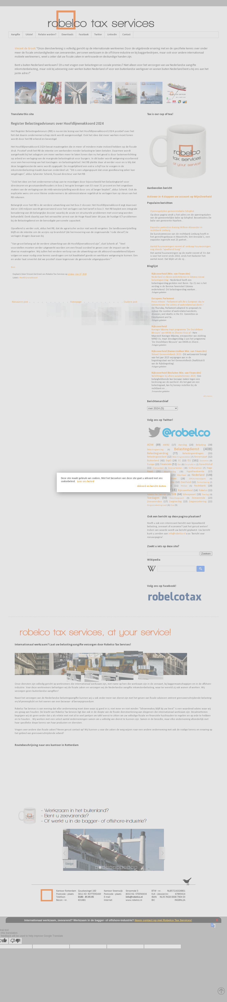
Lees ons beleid (85, 481)
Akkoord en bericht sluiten (151, 486)
